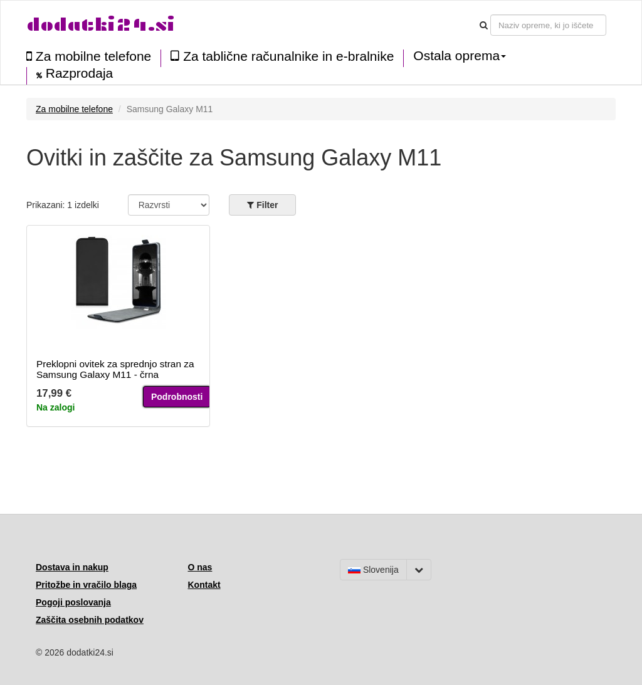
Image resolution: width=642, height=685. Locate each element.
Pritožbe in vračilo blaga (86, 585)
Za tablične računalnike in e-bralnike (282, 56)
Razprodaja (74, 73)
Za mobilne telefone (88, 56)
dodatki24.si (100, 25)
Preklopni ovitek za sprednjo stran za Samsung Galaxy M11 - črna (115, 369)
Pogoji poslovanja (73, 602)
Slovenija (373, 570)
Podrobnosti (177, 397)
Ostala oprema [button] (459, 56)
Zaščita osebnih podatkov (90, 620)
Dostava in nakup (72, 567)
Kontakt (204, 585)
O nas (200, 567)
